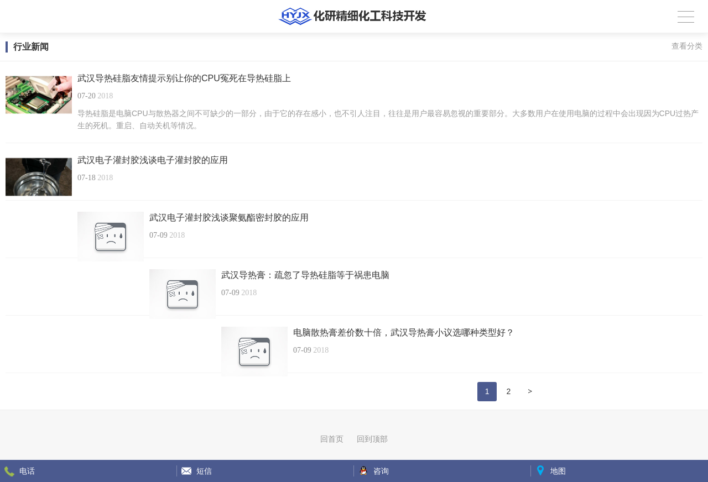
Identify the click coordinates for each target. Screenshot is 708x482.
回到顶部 (372, 438)
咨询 (381, 471)
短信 (204, 471)
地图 (558, 471)
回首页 (331, 438)
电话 (27, 471)
